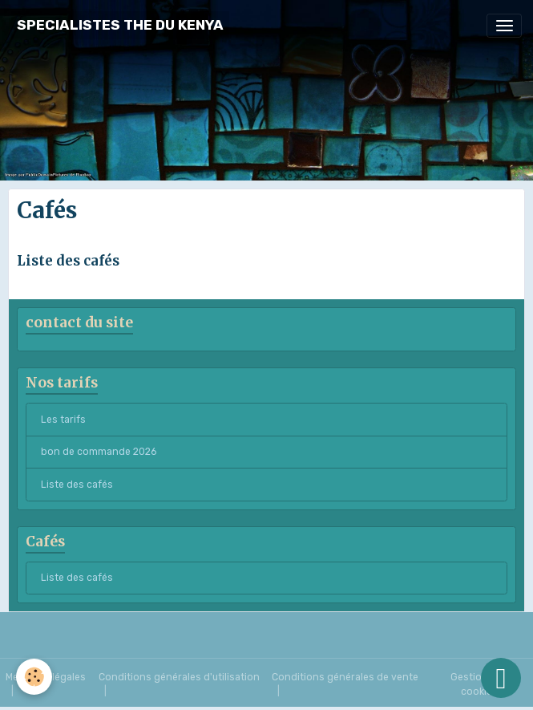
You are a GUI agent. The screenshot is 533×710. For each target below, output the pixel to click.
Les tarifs (63, 419)
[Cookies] (34, 677)
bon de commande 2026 (98, 451)
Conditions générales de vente (345, 677)
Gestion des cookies (479, 684)
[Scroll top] (501, 678)
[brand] (120, 25)
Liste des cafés (68, 261)
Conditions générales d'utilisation (179, 677)
